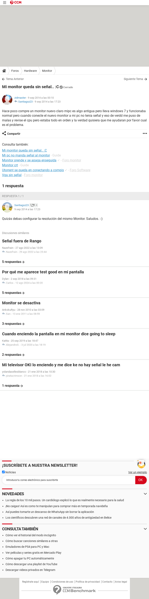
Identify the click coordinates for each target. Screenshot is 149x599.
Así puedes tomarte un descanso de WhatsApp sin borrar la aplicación (50, 511)
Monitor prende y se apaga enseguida (29, 160)
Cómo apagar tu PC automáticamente (30, 558)
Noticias (9, 472)
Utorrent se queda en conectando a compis (33, 170)
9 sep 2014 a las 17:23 (48, 101)
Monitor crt (10, 165)
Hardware (30, 70)
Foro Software (80, 170)
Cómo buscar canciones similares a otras (32, 541)
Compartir (13, 133)
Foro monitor (71, 160)
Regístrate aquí (30, 581)
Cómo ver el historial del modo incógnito (31, 535)
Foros (15, 70)
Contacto (107, 581)
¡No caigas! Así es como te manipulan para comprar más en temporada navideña (57, 506)
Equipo (45, 581)
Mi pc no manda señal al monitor (26, 155)
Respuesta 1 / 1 (13, 196)
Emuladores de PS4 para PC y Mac (27, 546)
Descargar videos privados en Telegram (30, 570)
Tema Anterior (15, 79)
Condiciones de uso (62, 581)
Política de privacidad (88, 581)
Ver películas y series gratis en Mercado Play (33, 552)
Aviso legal (121, 581)
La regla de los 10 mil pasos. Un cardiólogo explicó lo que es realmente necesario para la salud (65, 500)
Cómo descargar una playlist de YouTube (31, 564)
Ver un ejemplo (137, 472)
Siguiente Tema (133, 79)
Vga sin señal (12, 175)
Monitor (47, 70)
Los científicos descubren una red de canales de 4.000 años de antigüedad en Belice (58, 517)
